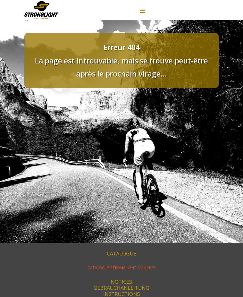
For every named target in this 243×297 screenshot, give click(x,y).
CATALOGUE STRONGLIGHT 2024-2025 (121, 267)
